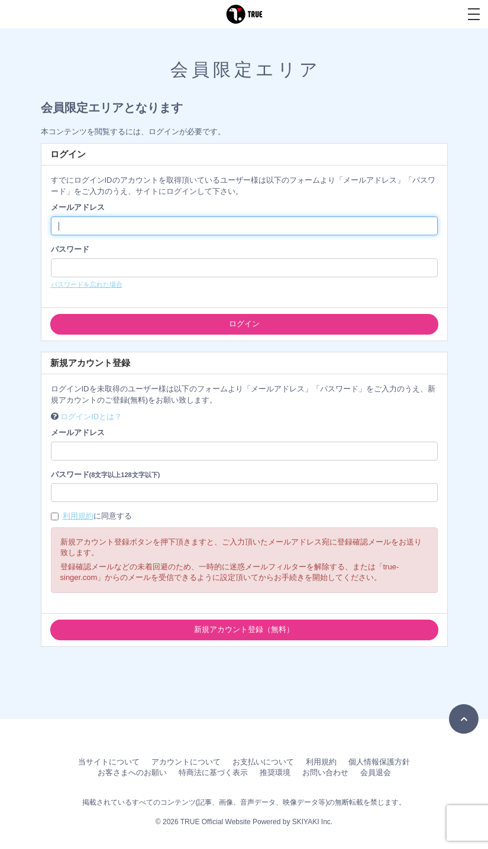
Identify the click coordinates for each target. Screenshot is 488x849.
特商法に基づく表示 (213, 772)
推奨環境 (275, 772)
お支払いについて (263, 761)
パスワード (70, 249)
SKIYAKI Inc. (312, 822)
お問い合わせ (325, 772)
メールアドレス (78, 207)
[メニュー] (474, 14)
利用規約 (78, 515)
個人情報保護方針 (379, 761)
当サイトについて (109, 761)
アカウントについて (186, 761)
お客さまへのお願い (132, 772)
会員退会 (375, 772)
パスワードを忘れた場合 (86, 284)
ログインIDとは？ (91, 416)
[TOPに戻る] (464, 719)
